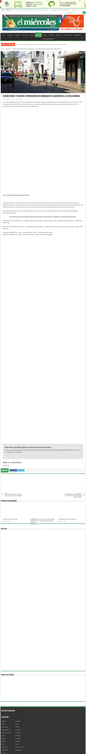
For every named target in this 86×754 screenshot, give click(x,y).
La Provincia (25, 35)
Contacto (74, 10)
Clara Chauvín (57, 721)
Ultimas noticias (19, 707)
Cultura (45, 35)
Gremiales (18, 681)
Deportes (38, 35)
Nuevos (11, 715)
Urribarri (50, 721)
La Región (17, 35)
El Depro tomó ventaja (10, 479)
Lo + (16, 715)
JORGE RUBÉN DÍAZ (48, 718)
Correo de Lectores (6, 693)
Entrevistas (4, 707)
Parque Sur (14, 721)
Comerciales (4, 687)
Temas (4, 715)
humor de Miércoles (32, 721)
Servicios (45, 10)
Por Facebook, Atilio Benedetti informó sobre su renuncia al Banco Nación (71, 455)
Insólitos (17, 687)
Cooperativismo (67, 35)
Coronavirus (33, 718)
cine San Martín (47, 723)
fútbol (74, 721)
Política (32, 35)
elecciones (5, 723)
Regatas (79, 721)
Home (3, 35)
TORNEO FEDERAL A (14, 723)
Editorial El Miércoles (48, 39)
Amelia (3, 684)
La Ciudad (10, 35)
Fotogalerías (76, 35)
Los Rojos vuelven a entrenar (67, 479)
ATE (19, 721)
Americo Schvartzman (8, 718)
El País (3, 704)
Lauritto (63, 721)
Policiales (51, 35)
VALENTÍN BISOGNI (24, 723)
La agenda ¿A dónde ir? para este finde (60, 10)
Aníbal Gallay (77, 718)
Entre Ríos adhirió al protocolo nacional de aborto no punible (14, 455)
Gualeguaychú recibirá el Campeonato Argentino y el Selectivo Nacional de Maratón (42, 481)
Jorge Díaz (23, 721)
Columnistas (38, 10)
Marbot (45, 721)
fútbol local (39, 723)
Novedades (18, 698)
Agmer (27, 718)
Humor (17, 684)
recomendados (6, 721)
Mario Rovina (69, 718)
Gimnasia (16, 718)
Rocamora (40, 718)
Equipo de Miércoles (28, 10)
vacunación (57, 718)
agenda (63, 718)
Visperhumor (18, 710)
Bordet (40, 721)
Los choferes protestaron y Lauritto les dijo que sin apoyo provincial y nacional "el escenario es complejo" (41, 44)
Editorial (3, 701)
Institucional (18, 10)
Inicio (2, 49)
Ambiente (58, 35)
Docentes (69, 721)
